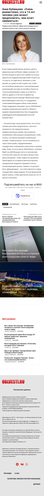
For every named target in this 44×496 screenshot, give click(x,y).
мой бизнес (33, 204)
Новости (8, 340)
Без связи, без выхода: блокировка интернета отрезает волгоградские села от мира (19, 327)
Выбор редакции (10, 331)
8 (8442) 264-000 (23, 423)
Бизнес (32, 23)
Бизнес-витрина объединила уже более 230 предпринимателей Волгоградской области (11, 219)
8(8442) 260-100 (11, 419)
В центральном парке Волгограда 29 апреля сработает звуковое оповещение (19, 336)
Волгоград (24, 204)
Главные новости (10, 361)
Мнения (38, 23)
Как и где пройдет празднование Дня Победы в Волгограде (20, 352)
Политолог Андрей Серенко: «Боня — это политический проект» (19, 359)
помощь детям (7, 207)
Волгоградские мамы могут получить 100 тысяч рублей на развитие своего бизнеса (32, 218)
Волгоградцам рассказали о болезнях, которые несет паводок (20, 345)
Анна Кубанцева (14, 204)
